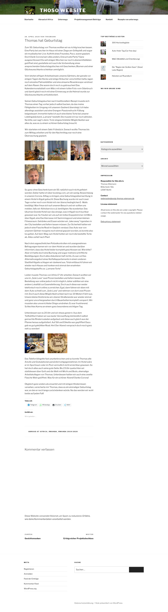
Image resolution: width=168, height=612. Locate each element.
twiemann (50, 37)
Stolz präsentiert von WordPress (108, 603)
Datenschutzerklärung (83, 603)
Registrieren (29, 569)
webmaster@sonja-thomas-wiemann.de (117, 198)
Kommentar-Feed (31, 584)
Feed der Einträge (31, 579)
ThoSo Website (63, 10)
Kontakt (109, 19)
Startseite (28, 19)
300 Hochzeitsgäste (120, 42)
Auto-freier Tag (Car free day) (124, 51)
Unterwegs (64, 19)
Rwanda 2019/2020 (68, 431)
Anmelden (28, 574)
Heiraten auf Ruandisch (122, 76)
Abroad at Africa (45, 19)
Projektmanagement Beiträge (87, 19)
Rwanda (53, 431)
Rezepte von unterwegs (128, 19)
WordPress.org (30, 588)
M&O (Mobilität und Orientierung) (126, 59)
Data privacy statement (110, 221)
